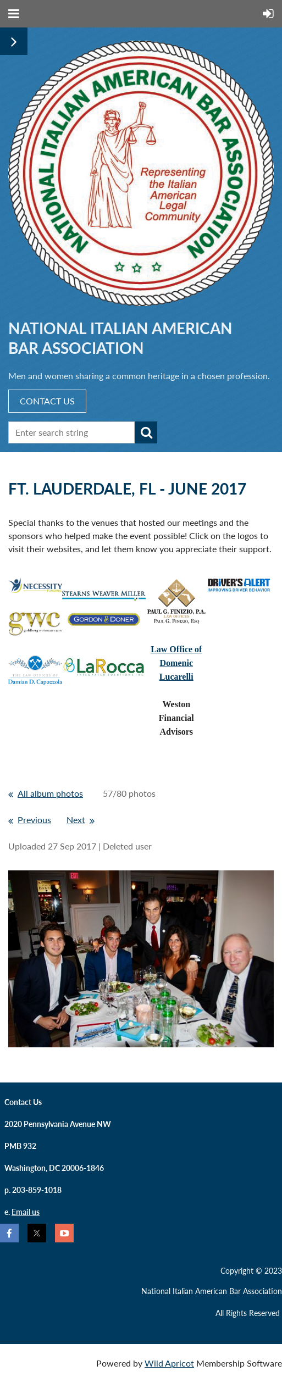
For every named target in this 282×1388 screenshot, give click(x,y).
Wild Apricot (169, 1363)
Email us (26, 1212)
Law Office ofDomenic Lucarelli (176, 663)
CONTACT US (47, 401)
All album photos (50, 793)
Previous (34, 819)
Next (76, 819)
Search (146, 432)
